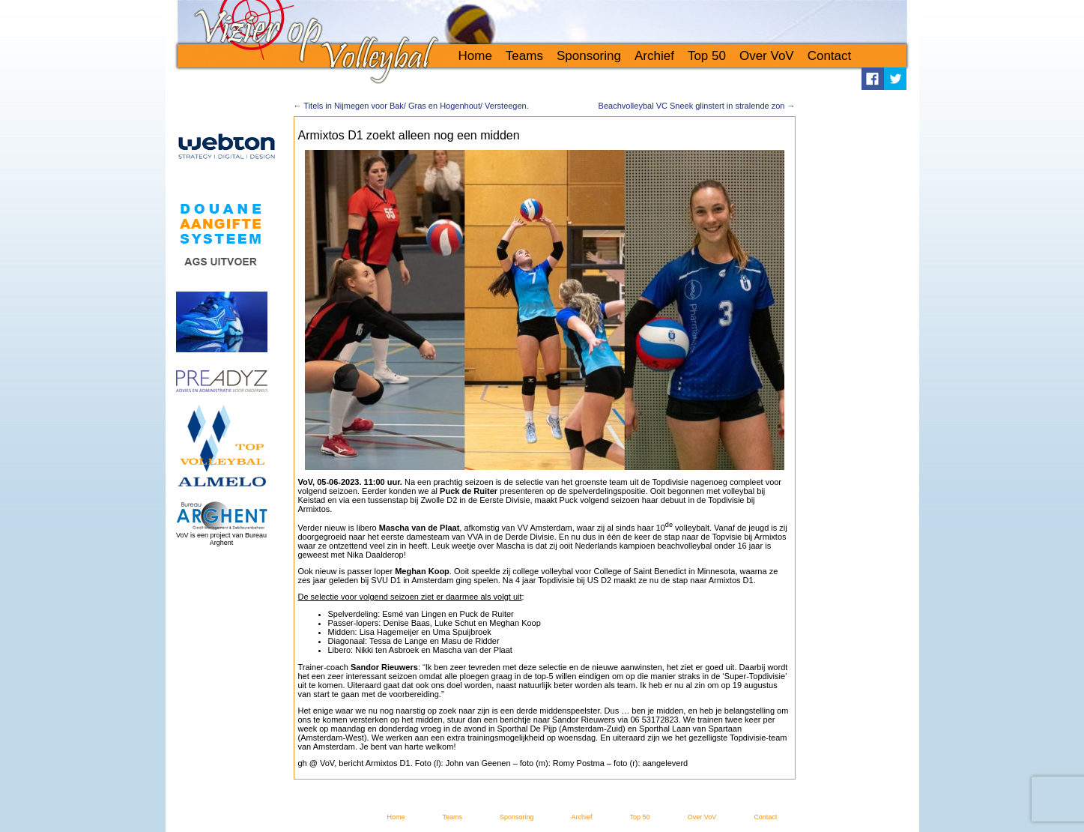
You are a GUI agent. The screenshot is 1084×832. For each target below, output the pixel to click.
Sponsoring (589, 56)
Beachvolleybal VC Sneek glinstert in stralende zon (697, 105)
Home (475, 56)
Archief (654, 56)
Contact (830, 56)
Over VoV (766, 56)
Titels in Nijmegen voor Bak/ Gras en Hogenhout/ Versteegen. (411, 105)
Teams (524, 56)
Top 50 (707, 56)
